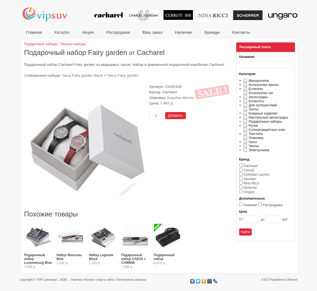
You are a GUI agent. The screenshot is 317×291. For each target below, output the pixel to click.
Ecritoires (252, 89)
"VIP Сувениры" (47, 279)
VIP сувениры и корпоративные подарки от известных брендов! (48, 14)
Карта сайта (105, 279)
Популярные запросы (131, 279)
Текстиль (252, 134)
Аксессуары (255, 97)
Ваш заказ (152, 32)
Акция (88, 32)
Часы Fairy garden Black (82, 75)
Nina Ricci (251, 183)
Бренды (212, 32)
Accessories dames (260, 85)
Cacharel (250, 166)
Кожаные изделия (259, 113)
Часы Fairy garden (122, 75)
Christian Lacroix (256, 174)
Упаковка (252, 138)
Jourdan (250, 179)
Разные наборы (73, 44)
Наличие (183, 32)
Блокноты (253, 101)
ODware (291, 279)
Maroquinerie (255, 81)
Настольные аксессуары (265, 117)
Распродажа (118, 32)
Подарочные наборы (262, 121)
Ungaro (249, 192)
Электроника (255, 150)
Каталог (62, 32)
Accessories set (257, 93)
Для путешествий (259, 105)
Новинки (250, 205)
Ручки (250, 125)
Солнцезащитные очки (263, 130)
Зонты (250, 109)
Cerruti (249, 170)
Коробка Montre (180, 98)
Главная (34, 32)
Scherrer (250, 187)
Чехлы (250, 146)
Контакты (241, 32)
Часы (249, 142)
